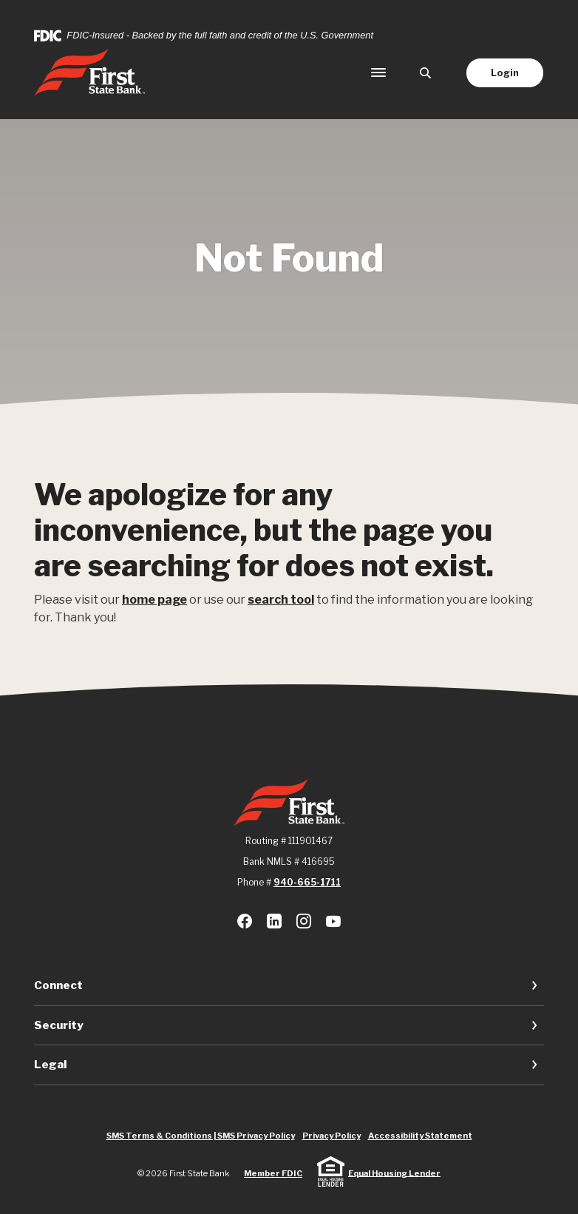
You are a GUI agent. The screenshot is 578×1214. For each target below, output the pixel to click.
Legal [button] (50, 1064)
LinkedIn (274, 921)
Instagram (303, 921)
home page (154, 600)
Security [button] (59, 1025)
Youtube (333, 921)
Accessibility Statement (420, 1135)
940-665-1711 (307, 882)
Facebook (244, 921)
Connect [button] (58, 985)
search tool (281, 600)
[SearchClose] (425, 73)
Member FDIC (273, 1173)
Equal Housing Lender (394, 1172)
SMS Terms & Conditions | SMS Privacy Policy (200, 1135)
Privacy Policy (331, 1135)
